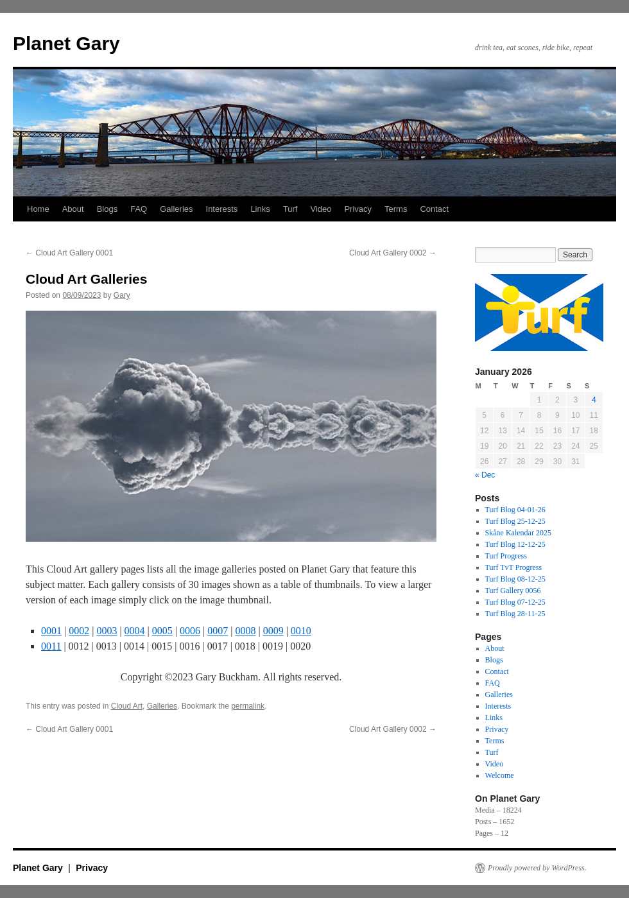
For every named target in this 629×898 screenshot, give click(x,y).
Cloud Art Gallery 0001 (69, 252)
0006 (190, 630)
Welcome (499, 775)
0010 (301, 630)
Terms (395, 209)
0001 (51, 630)
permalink (247, 706)
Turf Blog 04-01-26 (515, 509)
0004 (135, 630)
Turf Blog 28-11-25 (515, 613)
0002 (79, 630)
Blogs (107, 209)
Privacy (358, 209)
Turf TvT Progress (513, 567)
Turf (290, 209)
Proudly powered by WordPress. (537, 867)
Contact (434, 209)
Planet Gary (66, 43)
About (73, 209)
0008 (245, 630)
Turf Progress (506, 555)
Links (260, 209)
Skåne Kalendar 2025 (518, 532)
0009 (273, 630)
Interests (222, 209)
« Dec (485, 475)
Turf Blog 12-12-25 (515, 544)
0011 (51, 646)
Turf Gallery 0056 (513, 590)
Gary (122, 295)
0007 (217, 630)
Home (38, 209)
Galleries (176, 209)
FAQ (138, 209)
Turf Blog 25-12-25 (515, 521)
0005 (162, 630)
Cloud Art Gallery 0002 (392, 252)
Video (320, 209)
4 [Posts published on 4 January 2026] (594, 399)
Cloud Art (126, 706)
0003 (106, 630)
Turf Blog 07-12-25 (515, 602)
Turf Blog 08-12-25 (515, 578)
